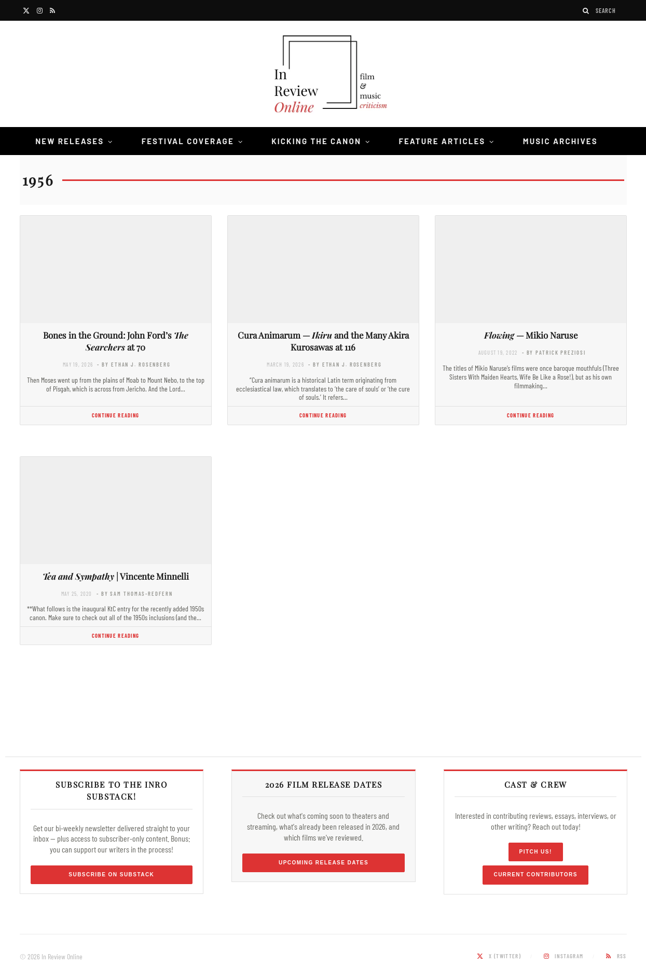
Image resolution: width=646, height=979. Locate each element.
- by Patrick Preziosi (554, 352)
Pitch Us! (535, 852)
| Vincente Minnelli (116, 576)
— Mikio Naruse (531, 335)
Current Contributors (535, 874)
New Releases (69, 141)
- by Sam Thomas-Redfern (134, 593)
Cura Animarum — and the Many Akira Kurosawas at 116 (323, 341)
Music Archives (560, 141)
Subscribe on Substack (111, 874)
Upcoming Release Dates (323, 862)
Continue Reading (115, 415)
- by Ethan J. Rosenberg (133, 364)
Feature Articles (441, 141)
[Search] (586, 10)
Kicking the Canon (316, 141)
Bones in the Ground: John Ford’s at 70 (115, 341)
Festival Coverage (188, 141)
